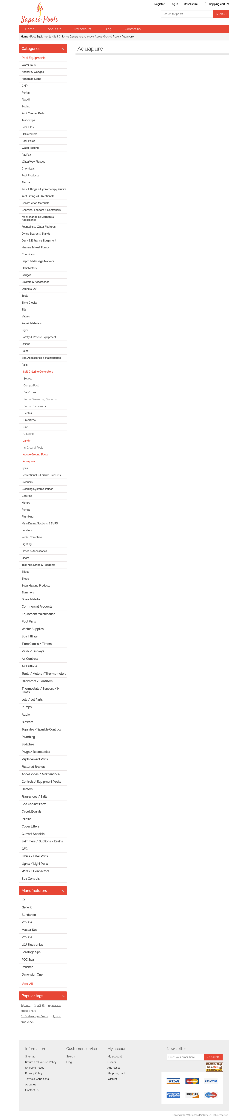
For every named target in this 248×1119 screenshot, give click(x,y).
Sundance (29, 915)
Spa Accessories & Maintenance (41, 357)
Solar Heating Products (36, 585)
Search (70, 1056)
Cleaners (27, 482)
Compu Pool (31, 385)
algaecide (54, 1005)
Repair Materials (31, 323)
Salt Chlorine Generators (68, 36)
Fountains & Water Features (39, 226)
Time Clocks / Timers (37, 644)
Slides (25, 571)
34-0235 (39, 1005)
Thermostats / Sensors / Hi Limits (41, 690)
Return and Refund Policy (40, 1062)
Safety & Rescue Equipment (39, 337)
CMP (24, 85)
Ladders (27, 530)
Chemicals (28, 168)
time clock (27, 1022)
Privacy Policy (33, 1073)
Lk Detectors (29, 134)
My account (82, 29)
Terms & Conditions (37, 1078)
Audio (26, 714)
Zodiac (26, 106)
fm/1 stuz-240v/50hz (34, 1016)
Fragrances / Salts (34, 796)
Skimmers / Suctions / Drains (42, 841)
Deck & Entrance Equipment (39, 240)
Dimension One (32, 974)
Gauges (26, 275)
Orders (111, 1062)
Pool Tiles (28, 127)
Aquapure (29, 461)
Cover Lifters (30, 826)
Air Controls (30, 659)
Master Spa (29, 930)
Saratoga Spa (31, 952)
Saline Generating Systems (40, 399)
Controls (27, 495)
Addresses (113, 1067)
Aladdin (26, 99)
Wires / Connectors (35, 871)
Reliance (27, 967)
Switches (28, 744)
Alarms (26, 182)
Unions (26, 344)
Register (159, 4)
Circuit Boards (31, 811)
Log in (174, 4)
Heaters (27, 789)
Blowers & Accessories (35, 281)
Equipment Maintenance (38, 614)
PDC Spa (28, 959)
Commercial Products (37, 606)
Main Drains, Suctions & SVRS (40, 523)
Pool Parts (29, 621)
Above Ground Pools (107, 36)
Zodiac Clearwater (35, 406)
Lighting (27, 544)
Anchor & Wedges (33, 71)
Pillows (26, 819)
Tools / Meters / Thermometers (44, 674)
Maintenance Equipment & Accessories (38, 218)
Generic (27, 907)
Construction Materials (35, 203)
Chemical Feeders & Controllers (41, 210)
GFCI (25, 849)
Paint (25, 351)
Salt (26, 426)
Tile (24, 309)
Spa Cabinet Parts (34, 804)
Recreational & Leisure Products (41, 475)
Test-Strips (28, 120)
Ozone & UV (29, 288)
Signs (25, 330)
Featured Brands (33, 767)
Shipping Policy (34, 1067)
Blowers (27, 722)
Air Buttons (29, 666)
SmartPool (30, 420)
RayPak (26, 154)
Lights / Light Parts (35, 864)
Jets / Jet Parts (32, 699)
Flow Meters (29, 268)
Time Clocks (29, 302)
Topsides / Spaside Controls (41, 729)
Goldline (29, 433)
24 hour (25, 1005)
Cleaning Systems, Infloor (37, 489)
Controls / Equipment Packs (41, 781)
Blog (108, 29)
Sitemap (30, 1056)
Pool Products (30, 175)
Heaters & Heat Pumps (36, 247)
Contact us (133, 29)
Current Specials (33, 834)
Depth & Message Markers (38, 261)
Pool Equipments (40, 36)
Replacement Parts (35, 759)
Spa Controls (31, 878)
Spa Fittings (30, 636)
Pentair (26, 92)
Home (29, 29)
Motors (26, 502)
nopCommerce (40, 1115)
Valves (26, 316)
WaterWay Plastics (33, 161)
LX (23, 900)
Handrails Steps (31, 78)
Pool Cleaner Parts (33, 113)
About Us (54, 29)
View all (27, 984)
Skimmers (28, 592)
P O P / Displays (33, 651)
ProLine (27, 922)
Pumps (26, 509)
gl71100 (56, 1016)
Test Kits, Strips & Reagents (38, 564)
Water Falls (29, 65)
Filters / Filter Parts (35, 856)
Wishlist (112, 1078)
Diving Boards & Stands (36, 233)
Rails (24, 364)
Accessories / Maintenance (40, 774)
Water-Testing (30, 147)
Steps (25, 578)
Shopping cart (116, 1073)
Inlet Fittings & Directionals (38, 196)
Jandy (89, 36)
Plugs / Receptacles (36, 752)
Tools (25, 295)
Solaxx (28, 378)
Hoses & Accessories (34, 551)
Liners (25, 558)
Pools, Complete (32, 537)
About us (30, 1084)
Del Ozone (30, 392)
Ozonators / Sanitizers (37, 681)
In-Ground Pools (33, 447)
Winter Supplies (33, 629)
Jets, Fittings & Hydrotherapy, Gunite (44, 189)
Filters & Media (31, 599)
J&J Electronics (32, 944)
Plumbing (27, 516)
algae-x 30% (28, 1011)
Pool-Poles (28, 141)
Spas (25, 468)
